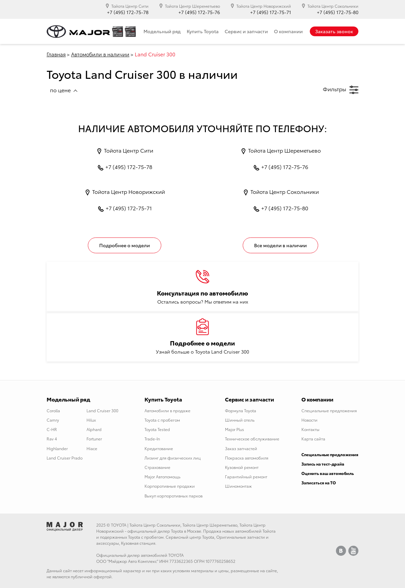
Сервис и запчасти (246, 31)
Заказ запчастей (241, 448)
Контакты (310, 429)
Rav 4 (52, 438)
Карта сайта (313, 438)
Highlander (57, 448)
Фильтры (340, 89)
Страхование (157, 467)
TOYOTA (118, 525)
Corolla (53, 410)
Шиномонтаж (238, 486)
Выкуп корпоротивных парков (173, 495)
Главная (56, 54)
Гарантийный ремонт (246, 476)
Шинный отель (239, 420)
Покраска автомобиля (246, 458)
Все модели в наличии (280, 245)
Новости (309, 420)
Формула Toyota (240, 410)
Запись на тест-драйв (322, 464)
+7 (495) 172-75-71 (270, 12)
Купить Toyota (203, 31)
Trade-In (152, 438)
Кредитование (158, 448)
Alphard (94, 429)
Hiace (91, 448)
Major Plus (234, 429)
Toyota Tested (157, 429)
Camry (53, 420)
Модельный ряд (162, 31)
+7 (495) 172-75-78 (128, 12)
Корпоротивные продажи (169, 486)
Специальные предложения (329, 410)
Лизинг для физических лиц (172, 458)
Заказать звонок (334, 31)
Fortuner (94, 438)
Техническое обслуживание (252, 438)
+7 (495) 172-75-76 (199, 12)
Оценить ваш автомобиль (327, 473)
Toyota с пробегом (162, 420)
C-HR (52, 429)
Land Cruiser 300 (102, 410)
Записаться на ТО (318, 482)
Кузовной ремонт (241, 467)
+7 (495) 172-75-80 (337, 12)
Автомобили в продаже (167, 410)
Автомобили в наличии (100, 54)
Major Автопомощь (162, 476)
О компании (288, 31)
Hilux (91, 420)
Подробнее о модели (124, 245)
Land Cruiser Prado (64, 458)
